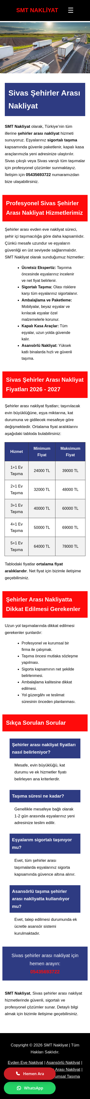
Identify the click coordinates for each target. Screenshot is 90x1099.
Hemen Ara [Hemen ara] (29, 1073)
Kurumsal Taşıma (64, 1076)
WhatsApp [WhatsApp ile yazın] (29, 1088)
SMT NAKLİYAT (37, 10)
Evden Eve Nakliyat (25, 1062)
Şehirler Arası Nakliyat (60, 1069)
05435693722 (45, 971)
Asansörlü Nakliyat (63, 1062)
